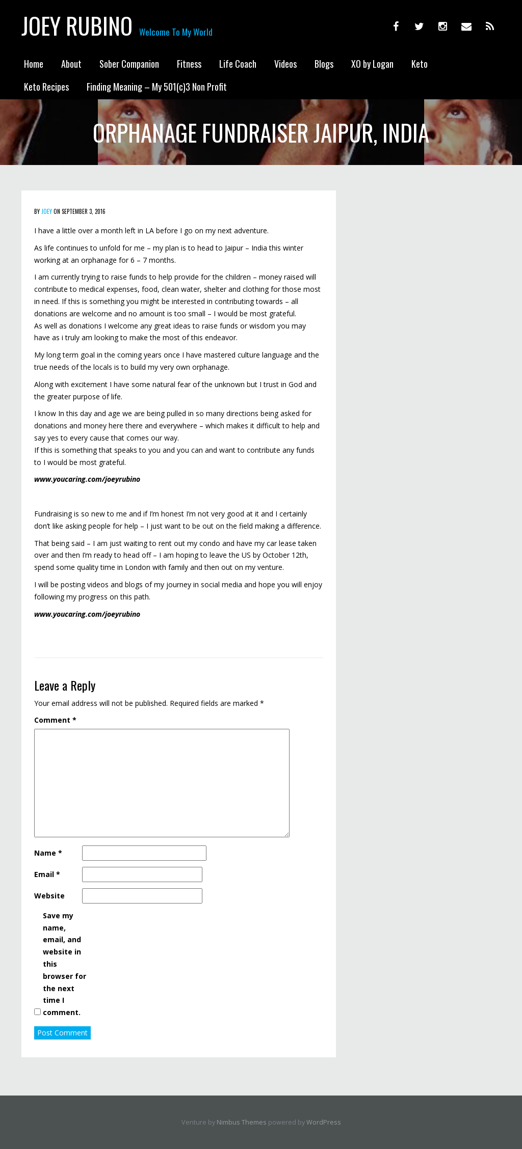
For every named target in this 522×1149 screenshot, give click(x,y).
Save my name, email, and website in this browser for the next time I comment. (64, 964)
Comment (55, 720)
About (71, 63)
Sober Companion (129, 63)
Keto (419, 63)
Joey (46, 211)
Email (47, 874)
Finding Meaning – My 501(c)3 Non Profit (157, 86)
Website (49, 895)
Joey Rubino (77, 25)
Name (48, 853)
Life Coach (237, 63)
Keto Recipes (46, 86)
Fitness (189, 63)
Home (33, 63)
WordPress (323, 1122)
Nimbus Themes (242, 1122)
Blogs (324, 63)
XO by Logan (372, 63)
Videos (285, 63)
